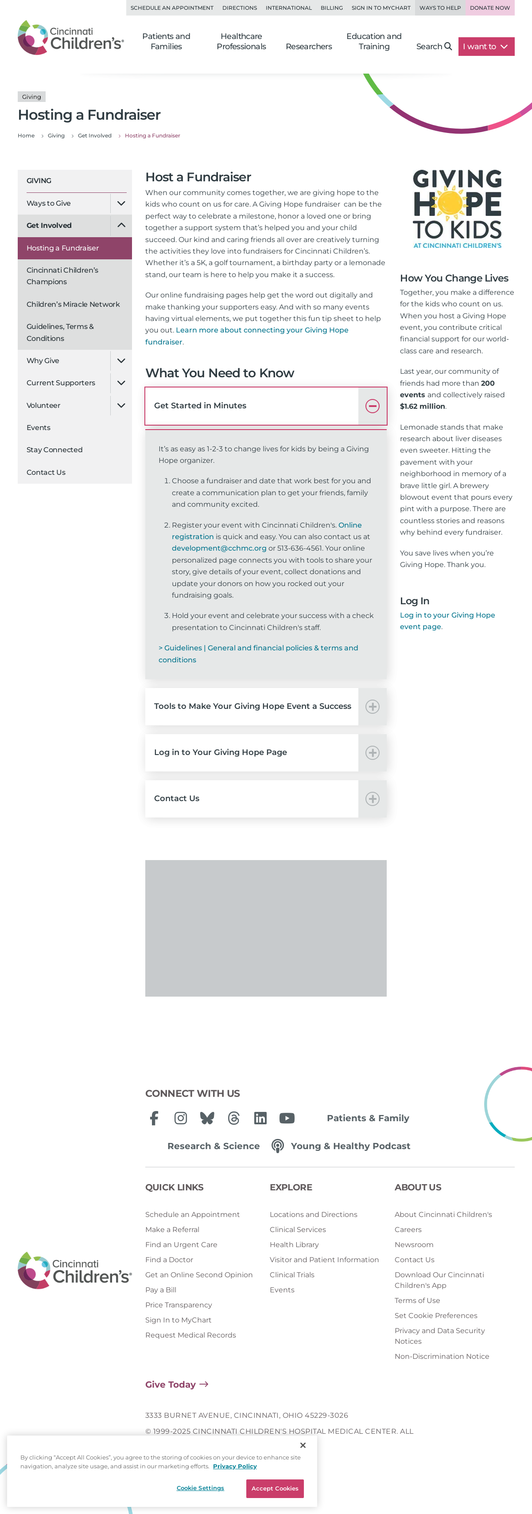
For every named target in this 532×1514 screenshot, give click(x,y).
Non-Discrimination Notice (442, 1356)
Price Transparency (178, 1305)
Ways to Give (49, 203)
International (289, 7)
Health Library (294, 1244)
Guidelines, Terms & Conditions (60, 332)
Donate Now (490, 7)
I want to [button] (485, 46)
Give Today (170, 1384)
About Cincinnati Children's (443, 1214)
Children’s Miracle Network (73, 304)
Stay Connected (55, 450)
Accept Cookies (275, 1488)
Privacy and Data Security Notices (440, 1336)
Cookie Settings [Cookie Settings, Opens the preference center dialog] (201, 1487)
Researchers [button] (309, 46)
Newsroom (414, 1244)
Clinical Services (298, 1229)
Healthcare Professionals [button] (241, 41)
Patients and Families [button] (166, 41)
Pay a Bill (160, 1290)
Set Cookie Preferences (436, 1315)
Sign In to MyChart (178, 1320)
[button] (266, 406)
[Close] (303, 1445)
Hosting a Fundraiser (63, 248)
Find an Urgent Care (181, 1244)
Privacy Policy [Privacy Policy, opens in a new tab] (235, 1466)
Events (38, 427)
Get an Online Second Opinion (199, 1275)
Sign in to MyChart (381, 7)
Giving (39, 180)
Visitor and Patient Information (324, 1260)
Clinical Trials (292, 1275)
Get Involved (49, 225)
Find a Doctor (169, 1260)
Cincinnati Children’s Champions (63, 276)
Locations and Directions (313, 1214)
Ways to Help (440, 7)
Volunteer (44, 405)
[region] (162, 1471)
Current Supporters (61, 383)
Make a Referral (172, 1229)
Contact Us (46, 472)
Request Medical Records (190, 1335)
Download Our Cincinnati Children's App (439, 1280)
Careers (408, 1229)
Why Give (43, 360)
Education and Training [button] (373, 41)
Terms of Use (417, 1300)
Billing (332, 7)
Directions (239, 7)
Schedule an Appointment (172, 7)
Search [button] (434, 46)
